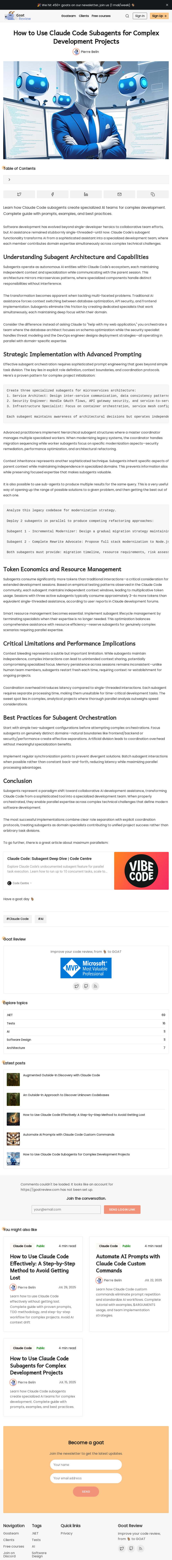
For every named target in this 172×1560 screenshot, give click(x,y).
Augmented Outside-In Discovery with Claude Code (61, 1075)
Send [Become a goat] (86, 1491)
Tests (36, 1540)
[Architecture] (86, 1047)
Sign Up (159, 16)
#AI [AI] (40, 919)
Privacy (67, 1533)
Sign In (140, 16)
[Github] (86, 986)
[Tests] (86, 1024)
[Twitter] (76, 986)
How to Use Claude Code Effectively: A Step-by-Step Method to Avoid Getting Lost (84, 1115)
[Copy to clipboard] (153, 194)
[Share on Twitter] (19, 194)
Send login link (122, 1209)
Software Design (39, 1555)
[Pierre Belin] (86, 52)
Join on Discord (9, 1555)
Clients (84, 16)
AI (33, 1546)
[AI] (86, 1032)
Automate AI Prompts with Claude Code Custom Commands (68, 1135)
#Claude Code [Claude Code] (17, 919)
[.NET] (86, 1016)
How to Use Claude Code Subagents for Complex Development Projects (76, 1154)
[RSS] (95, 986)
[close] (167, 5)
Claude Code (22, 1246)
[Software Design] (86, 1040)
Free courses (101, 16)
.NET (35, 1533)
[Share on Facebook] (53, 194)
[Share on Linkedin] (86, 194)
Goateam (68, 16)
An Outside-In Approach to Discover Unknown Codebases (66, 1095)
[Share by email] (119, 194)
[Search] (128, 16)
